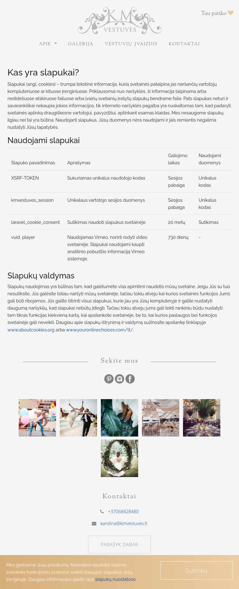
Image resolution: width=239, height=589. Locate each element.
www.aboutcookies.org (30, 329)
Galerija (81, 44)
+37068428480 (123, 511)
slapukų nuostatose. (115, 579)
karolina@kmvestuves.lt (123, 523)
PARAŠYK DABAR (119, 545)
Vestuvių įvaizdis (131, 44)
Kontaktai (184, 44)
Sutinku (196, 570)
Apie (46, 44)
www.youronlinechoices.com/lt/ (99, 329)
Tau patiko (217, 14)
